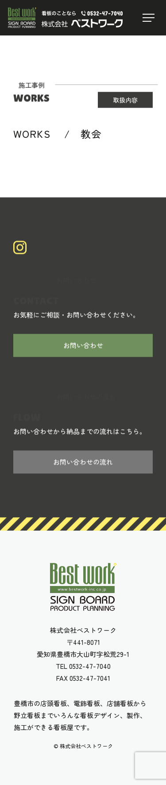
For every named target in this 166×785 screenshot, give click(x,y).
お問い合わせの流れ (83, 462)
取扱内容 (125, 100)
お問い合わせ (83, 346)
